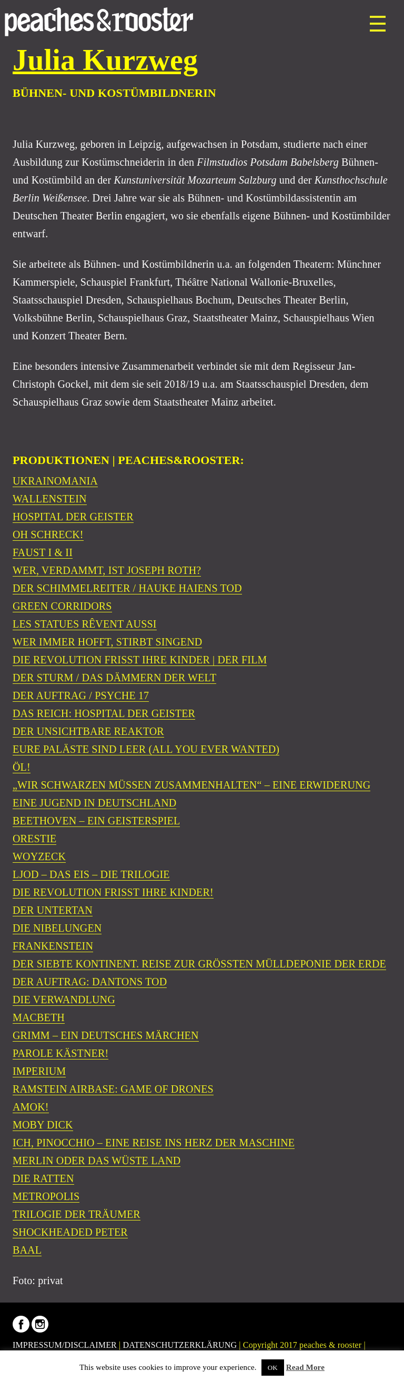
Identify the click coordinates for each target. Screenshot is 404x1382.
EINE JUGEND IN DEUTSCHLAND (94, 803)
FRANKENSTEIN (53, 946)
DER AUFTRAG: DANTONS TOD (90, 981)
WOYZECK (39, 856)
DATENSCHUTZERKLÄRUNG (180, 1344)
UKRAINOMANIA (55, 481)
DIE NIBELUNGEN (57, 928)
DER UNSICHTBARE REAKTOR (88, 731)
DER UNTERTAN (53, 910)
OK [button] (273, 1367)
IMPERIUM (39, 1071)
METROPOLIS (46, 1196)
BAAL (27, 1250)
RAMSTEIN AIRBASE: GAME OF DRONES (113, 1089)
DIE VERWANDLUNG (64, 999)
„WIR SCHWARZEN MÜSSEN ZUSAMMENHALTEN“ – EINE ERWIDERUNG (191, 785)
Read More (305, 1367)
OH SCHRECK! (48, 534)
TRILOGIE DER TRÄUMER (76, 1214)
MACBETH (39, 1017)
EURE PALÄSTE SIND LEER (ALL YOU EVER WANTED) (146, 749)
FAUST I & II (43, 552)
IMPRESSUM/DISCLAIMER (65, 1344)
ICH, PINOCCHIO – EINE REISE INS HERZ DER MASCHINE (154, 1142)
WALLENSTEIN (50, 499)
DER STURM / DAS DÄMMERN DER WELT (114, 677)
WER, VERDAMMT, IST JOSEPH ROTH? (107, 570)
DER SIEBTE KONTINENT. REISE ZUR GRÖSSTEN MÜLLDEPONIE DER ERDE (199, 964)
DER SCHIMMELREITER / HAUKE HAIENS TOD (127, 588)
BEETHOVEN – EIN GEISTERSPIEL (96, 820)
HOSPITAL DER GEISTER (73, 516)
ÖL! (22, 767)
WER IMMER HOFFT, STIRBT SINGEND (107, 642)
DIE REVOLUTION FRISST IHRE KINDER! (113, 892)
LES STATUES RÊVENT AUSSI (85, 624)
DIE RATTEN (43, 1178)
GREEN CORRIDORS (62, 606)
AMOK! (31, 1107)
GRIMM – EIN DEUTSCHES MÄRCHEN (106, 1035)
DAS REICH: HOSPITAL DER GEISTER (104, 713)
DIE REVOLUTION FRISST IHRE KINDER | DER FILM (140, 659)
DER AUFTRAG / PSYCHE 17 (81, 695)
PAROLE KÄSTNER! (60, 1053)
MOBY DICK (43, 1125)
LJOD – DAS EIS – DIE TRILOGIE (91, 874)
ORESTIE (34, 838)
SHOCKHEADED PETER (70, 1232)
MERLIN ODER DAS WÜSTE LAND (96, 1160)
